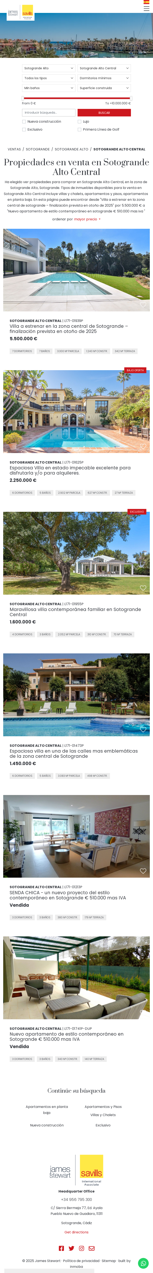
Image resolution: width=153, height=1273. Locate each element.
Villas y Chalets (103, 1114)
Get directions (76, 1232)
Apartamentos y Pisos (103, 1106)
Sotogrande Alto (71, 149)
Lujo (86, 121)
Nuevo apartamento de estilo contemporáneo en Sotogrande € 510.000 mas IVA (67, 1036)
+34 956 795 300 (76, 1199)
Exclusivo (34, 129)
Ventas (14, 149)
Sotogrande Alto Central (119, 149)
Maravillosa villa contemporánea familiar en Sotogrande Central (75, 612)
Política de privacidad (81, 1260)
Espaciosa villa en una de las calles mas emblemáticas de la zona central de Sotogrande (74, 753)
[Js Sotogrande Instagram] (81, 1248)
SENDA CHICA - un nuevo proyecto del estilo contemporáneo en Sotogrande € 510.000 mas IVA (68, 895)
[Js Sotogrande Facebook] (61, 1248)
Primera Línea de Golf (101, 129)
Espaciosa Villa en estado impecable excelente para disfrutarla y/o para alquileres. (70, 470)
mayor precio (86, 219)
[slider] (22, 98)
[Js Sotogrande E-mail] (91, 1248)
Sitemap (109, 1260)
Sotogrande (38, 149)
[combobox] (48, 68)
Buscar (104, 113)
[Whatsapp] (143, 1263)
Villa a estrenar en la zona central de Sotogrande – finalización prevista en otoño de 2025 (69, 328)
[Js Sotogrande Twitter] (71, 1248)
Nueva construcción (44, 121)
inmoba (76, 1266)
